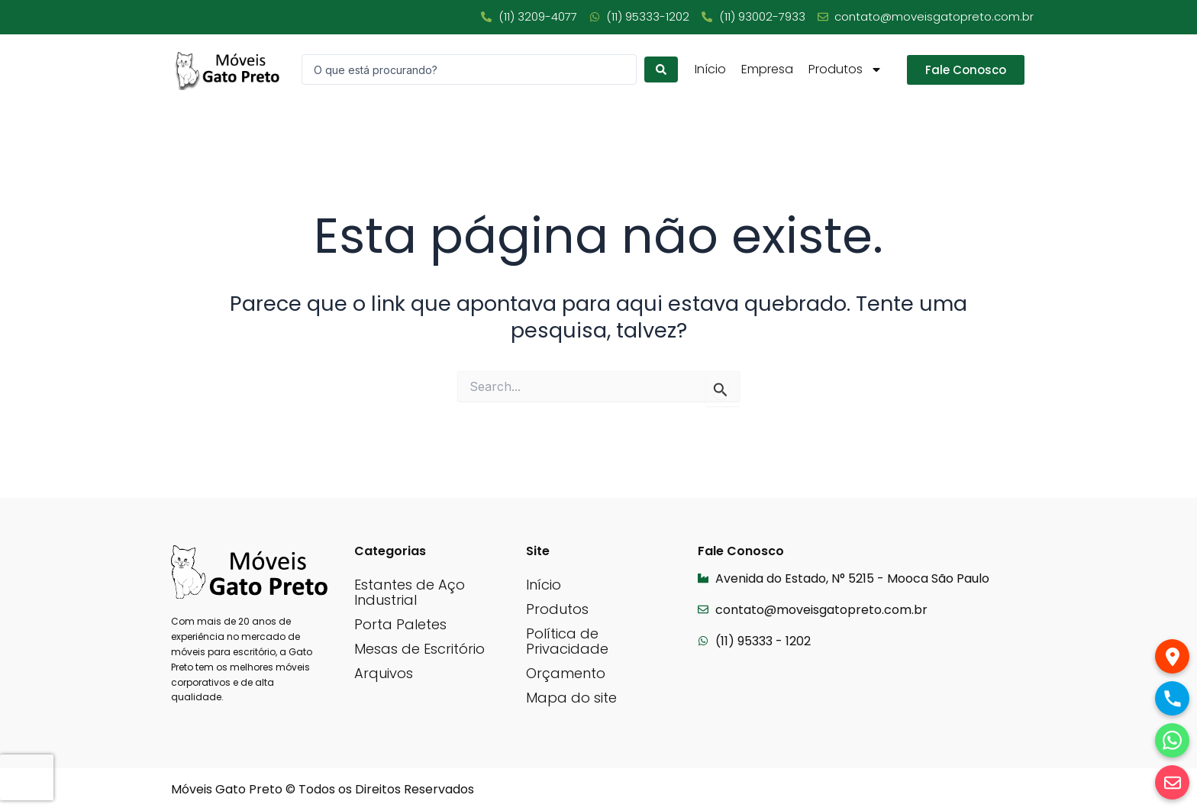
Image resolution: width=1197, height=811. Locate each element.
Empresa (767, 69)
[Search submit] (661, 69)
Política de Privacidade (567, 641)
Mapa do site (571, 697)
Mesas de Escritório (419, 648)
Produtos (845, 69)
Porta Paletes (400, 624)
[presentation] (26, 777)
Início (710, 69)
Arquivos (383, 673)
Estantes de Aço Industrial (409, 592)
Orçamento (565, 673)
